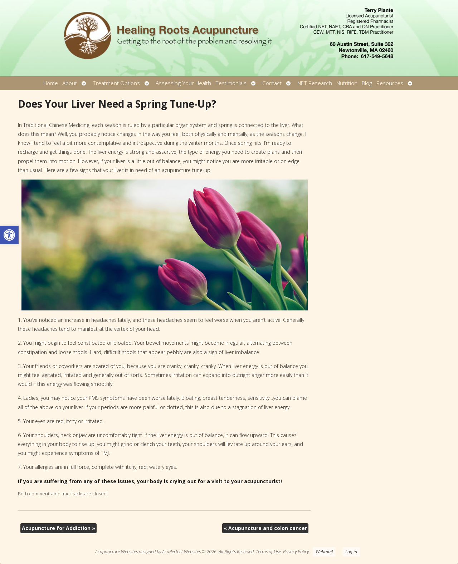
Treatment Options (116, 83)
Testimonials (231, 83)
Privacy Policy (296, 552)
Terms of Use (268, 552)
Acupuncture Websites (116, 552)
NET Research (314, 83)
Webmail (324, 552)
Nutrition (346, 83)
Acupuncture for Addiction (58, 528)
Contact (272, 83)
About (69, 83)
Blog (367, 83)
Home (50, 83)
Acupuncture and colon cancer (265, 528)
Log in (351, 552)
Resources (389, 83)
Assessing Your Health (183, 83)
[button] (9, 235)
